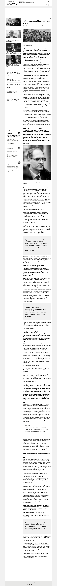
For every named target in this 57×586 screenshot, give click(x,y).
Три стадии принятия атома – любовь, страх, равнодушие (12, 151)
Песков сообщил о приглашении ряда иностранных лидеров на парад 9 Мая (26, 3)
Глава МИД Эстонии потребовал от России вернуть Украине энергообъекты (13, 99)
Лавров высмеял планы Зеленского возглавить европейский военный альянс (13, 92)
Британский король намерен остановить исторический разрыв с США (12, 65)
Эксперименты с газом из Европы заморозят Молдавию (35, 431)
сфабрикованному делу (42, 478)
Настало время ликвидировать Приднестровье (34, 90)
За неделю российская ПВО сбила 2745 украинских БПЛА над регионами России (13, 74)
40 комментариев (11, 171)
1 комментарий (11, 158)
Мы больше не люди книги (12, 164)
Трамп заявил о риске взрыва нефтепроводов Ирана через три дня (13, 86)
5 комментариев (11, 143)
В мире (34, 18)
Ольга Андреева (10, 148)
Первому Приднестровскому (34, 104)
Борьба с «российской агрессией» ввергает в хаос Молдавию (37, 429)
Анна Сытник (9, 133)
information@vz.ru (33, 582)
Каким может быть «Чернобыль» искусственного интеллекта (13, 136)
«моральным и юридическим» (32, 395)
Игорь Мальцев (9, 162)
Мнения (8, 130)
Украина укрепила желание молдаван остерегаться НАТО (36, 427)
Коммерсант (33, 110)
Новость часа (22, 1)
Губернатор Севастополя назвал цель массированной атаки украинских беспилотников (13, 40)
